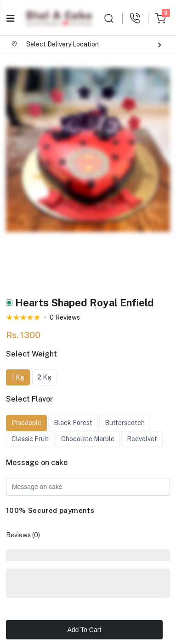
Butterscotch (125, 422)
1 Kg (17, 377)
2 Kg (44, 377)
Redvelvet (142, 439)
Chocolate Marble (87, 439)
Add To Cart (84, 629)
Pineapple (26, 422)
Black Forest (73, 422)
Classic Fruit (30, 439)
